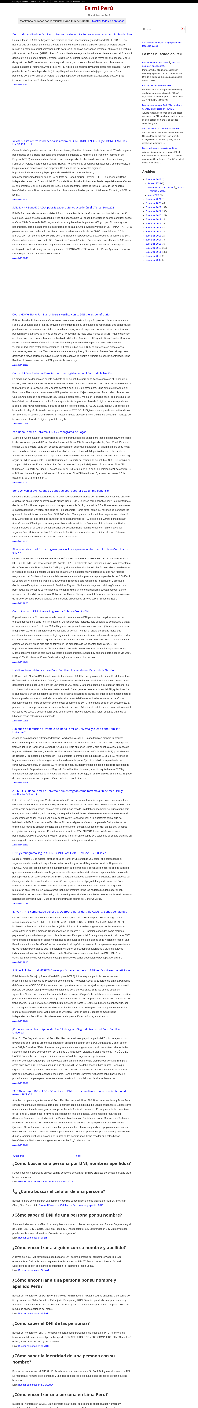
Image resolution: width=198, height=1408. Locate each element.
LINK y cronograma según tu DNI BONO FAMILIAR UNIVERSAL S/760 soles (59, 729)
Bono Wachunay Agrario (69, 1294)
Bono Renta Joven (67, 1315)
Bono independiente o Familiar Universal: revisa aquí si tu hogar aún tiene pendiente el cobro (72, 33)
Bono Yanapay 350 (21, 1318)
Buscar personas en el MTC (31, 1155)
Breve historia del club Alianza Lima (159, 148)
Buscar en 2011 (154, 252)
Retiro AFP (63, 1336)
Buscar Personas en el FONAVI (118, 1357)
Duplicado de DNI (111, 1308)
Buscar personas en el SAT (31, 1125)
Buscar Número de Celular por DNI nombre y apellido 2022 (46, 1028)
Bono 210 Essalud (21, 1332)
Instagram (153, 1333)
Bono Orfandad (65, 1301)
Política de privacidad (107, 1405)
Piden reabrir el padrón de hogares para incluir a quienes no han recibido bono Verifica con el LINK (70, 476)
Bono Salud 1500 (20, 1294)
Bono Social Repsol (22, 1308)
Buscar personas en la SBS (31, 1213)
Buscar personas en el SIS (31, 1059)
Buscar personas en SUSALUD (33, 1187)
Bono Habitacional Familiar (71, 1318)
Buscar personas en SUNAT (31, 1089)
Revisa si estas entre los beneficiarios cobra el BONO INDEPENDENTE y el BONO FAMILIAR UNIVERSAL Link (69, 132)
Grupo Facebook (156, 1323)
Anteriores (18, 982)
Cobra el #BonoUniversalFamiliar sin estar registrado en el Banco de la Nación (62, 328)
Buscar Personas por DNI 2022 (118, 1311)
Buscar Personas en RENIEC (117, 1322)
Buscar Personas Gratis (75, 2)
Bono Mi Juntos (20, 1297)
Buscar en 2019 (154, 219)
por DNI (46, 2)
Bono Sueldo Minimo (22, 1304)
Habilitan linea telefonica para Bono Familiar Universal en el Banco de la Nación (63, 576)
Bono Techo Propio (67, 1311)
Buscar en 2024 (154, 199)
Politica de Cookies (112, 1294)
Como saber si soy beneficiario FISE (121, 1382)
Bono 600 (17, 1346)
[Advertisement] (72, 104)
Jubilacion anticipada (68, 1339)
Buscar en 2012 (154, 248)
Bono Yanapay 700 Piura (24, 1322)
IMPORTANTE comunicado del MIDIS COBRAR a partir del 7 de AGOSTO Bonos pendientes (69, 778)
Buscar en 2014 (154, 240)
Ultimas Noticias (111, 1301)
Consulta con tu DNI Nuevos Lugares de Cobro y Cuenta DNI (50, 527)
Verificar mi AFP (65, 1343)
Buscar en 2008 (154, 260)
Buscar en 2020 (154, 215)
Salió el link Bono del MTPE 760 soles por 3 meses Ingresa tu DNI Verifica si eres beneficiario (71, 827)
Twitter (151, 1326)
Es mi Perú (99, 8)
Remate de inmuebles (114, 1304)
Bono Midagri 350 (21, 1301)
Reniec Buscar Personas (115, 1297)
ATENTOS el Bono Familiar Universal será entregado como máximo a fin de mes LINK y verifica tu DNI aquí (67, 678)
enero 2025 (154, 195)
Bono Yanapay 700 (21, 1315)
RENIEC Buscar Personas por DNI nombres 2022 (42, 1006)
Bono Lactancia (65, 1304)
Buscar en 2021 (154, 211)
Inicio (77, 982)
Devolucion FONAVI (22, 1290)
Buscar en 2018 (154, 223)
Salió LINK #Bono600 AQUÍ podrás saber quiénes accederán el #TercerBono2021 (64, 182)
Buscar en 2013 (154, 244)
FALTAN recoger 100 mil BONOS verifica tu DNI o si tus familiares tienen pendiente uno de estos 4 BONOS (69, 929)
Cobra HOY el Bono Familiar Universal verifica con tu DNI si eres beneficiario (61, 279)
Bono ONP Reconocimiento (71, 1308)
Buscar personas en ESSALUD (118, 1332)
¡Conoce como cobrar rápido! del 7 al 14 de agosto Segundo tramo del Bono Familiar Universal (66, 877)
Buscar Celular (58, 2)
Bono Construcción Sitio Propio (73, 1322)
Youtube (152, 1330)
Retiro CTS (63, 1329)
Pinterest (152, 1336)
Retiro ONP (63, 1332)
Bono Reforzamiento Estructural (73, 1325)
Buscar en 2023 (154, 203)
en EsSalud (35, 2)
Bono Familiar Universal (24, 1343)
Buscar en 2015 (154, 236)
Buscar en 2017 (154, 227)
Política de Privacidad (113, 1290)
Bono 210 (17, 1329)
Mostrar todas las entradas (104, 20)
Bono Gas (63, 1290)
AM (83, 1405)
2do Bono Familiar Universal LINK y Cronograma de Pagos (49, 377)
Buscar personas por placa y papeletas (37, 1266)
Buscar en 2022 (154, 207)
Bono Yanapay (19, 1311)
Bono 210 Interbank (22, 1336)
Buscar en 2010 (154, 256)
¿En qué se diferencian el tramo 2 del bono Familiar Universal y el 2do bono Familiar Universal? (65, 626)
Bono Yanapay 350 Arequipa (26, 1325)
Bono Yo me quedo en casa (25, 1339)
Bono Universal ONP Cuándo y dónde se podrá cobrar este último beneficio (60, 426)
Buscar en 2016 (154, 231)
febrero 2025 (154, 183)
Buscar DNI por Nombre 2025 (156, 85)
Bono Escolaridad (66, 1297)
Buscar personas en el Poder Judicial (36, 1240)
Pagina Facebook (157, 1340)
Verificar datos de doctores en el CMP (160, 128)
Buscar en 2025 (154, 179)
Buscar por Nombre (20, 2)
